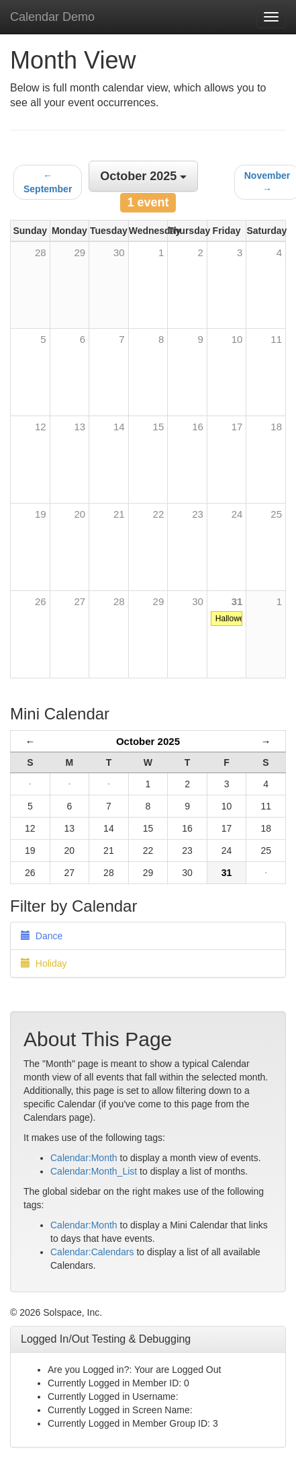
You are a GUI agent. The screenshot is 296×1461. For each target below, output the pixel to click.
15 (158, 426)
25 (276, 514)
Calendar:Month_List (93, 1171)
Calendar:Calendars (92, 1252)
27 (79, 601)
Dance (41, 936)
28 (119, 601)
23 (197, 514)
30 (197, 601)
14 (119, 426)
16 (197, 426)
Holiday (43, 963)
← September (47, 182)
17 (237, 426)
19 (40, 514)
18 (276, 426)
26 (40, 601)
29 (158, 601)
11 (276, 339)
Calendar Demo (52, 17)
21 (119, 514)
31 (237, 601)
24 (237, 514)
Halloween (234, 618)
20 (79, 514)
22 (158, 514)
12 (40, 426)
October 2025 (148, 741)
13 (79, 426)
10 (237, 339)
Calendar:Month (83, 1157)
